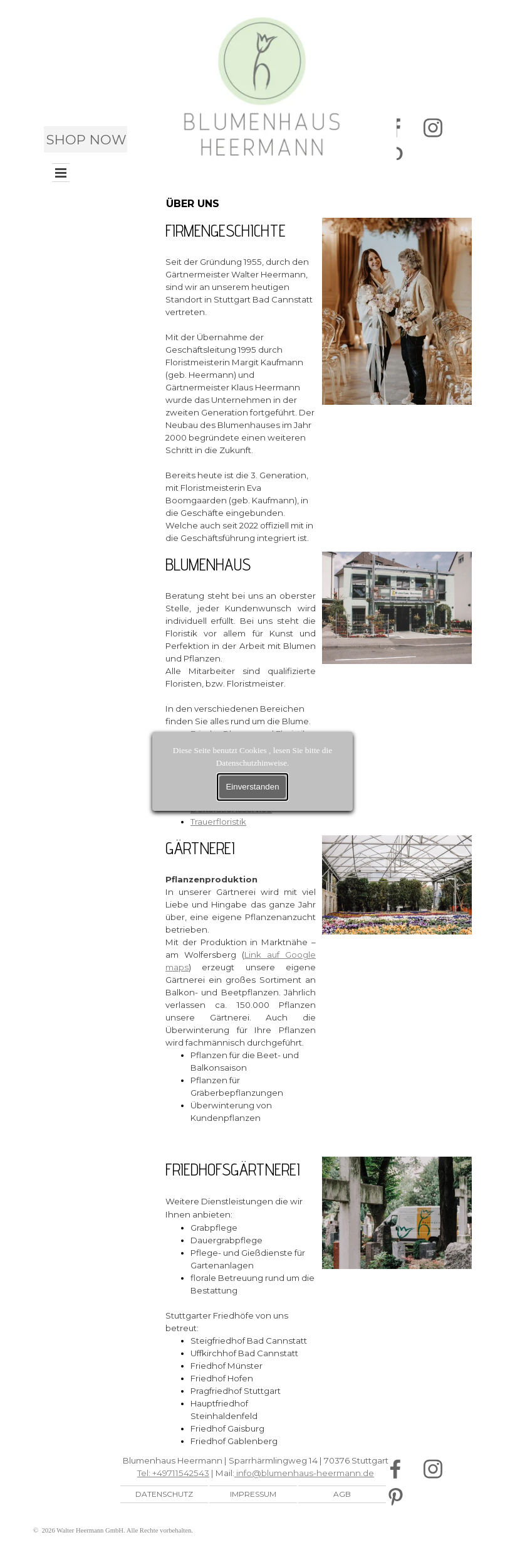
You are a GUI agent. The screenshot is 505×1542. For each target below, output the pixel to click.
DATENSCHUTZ (164, 1494)
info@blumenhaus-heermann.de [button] (304, 1473)
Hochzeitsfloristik (226, 771)
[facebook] (395, 1469)
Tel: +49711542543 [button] (173, 1473)
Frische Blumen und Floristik (249, 734)
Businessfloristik (224, 784)
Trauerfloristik (218, 822)
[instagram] (432, 128)
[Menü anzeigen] (61, 172)
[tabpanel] (240, 381)
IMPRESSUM (253, 1494)
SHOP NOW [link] (86, 139)
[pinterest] (395, 1497)
